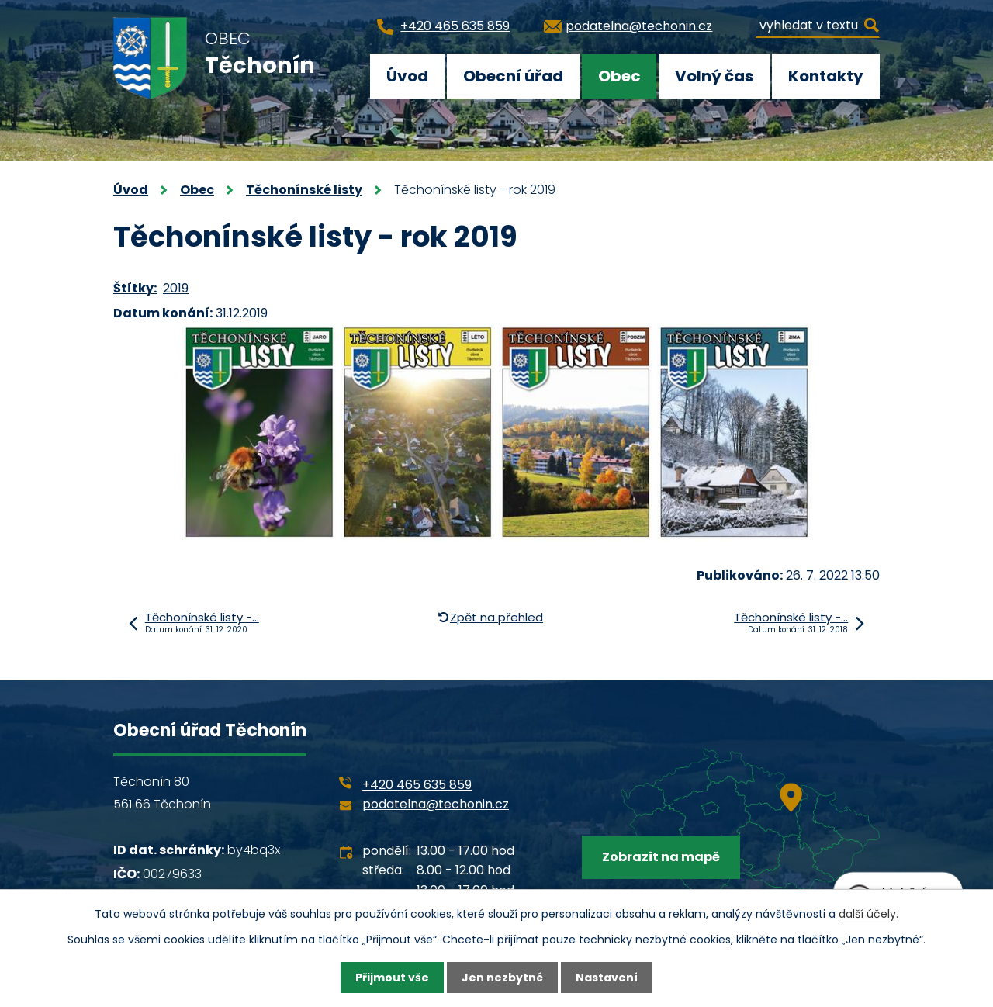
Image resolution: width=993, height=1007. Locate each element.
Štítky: (135, 288)
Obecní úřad (513, 76)
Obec (619, 76)
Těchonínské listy (304, 190)
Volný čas (714, 76)
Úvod (407, 76)
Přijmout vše (392, 977)
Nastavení (607, 977)
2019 (176, 288)
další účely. (868, 914)
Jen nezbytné (502, 977)
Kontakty (825, 76)
